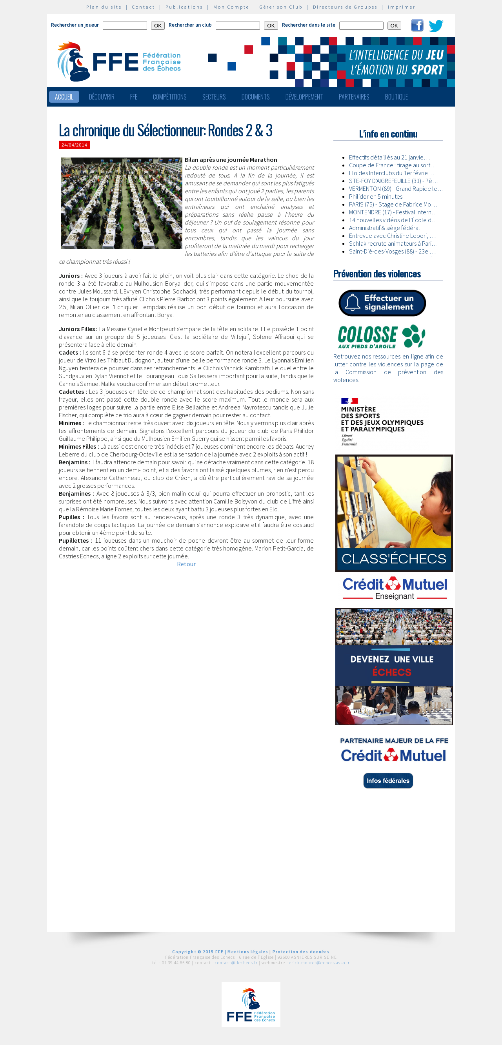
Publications (184, 7)
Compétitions (170, 96)
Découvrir (102, 96)
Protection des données (301, 951)
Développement (304, 96)
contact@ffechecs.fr (236, 962)
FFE (133, 96)
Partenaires (354, 96)
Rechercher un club (190, 25)
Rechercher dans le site (308, 25)
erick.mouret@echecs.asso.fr (319, 962)
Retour (186, 564)
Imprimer (402, 7)
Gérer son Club (281, 7)
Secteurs (214, 96)
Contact (143, 7)
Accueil (64, 96)
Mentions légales (247, 951)
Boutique (396, 96)
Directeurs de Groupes (345, 7)
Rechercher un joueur (75, 25)
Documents (256, 96)
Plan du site (104, 7)
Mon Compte (231, 7)
